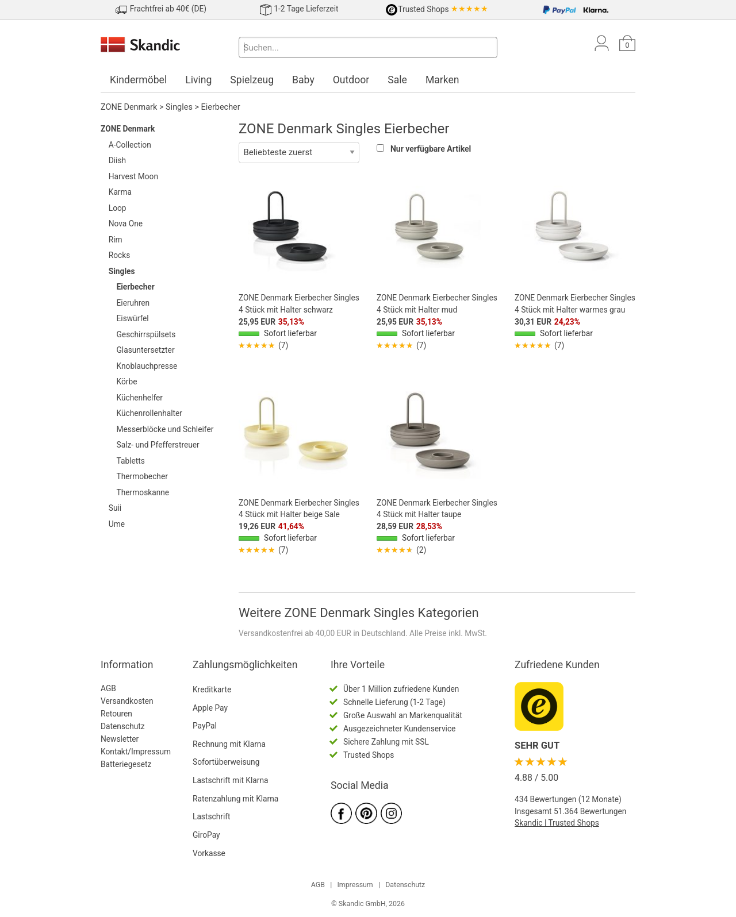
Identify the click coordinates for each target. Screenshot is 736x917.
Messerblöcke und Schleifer (165, 429)
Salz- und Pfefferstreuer (158, 444)
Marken (442, 80)
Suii (115, 508)
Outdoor (351, 80)
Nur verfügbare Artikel (430, 148)
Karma (120, 191)
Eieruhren (133, 302)
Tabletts (131, 460)
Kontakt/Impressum (136, 751)
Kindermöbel (138, 80)
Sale (397, 80)
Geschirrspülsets (146, 334)
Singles (179, 107)
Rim (115, 239)
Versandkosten (127, 701)
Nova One (126, 223)
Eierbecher (220, 107)
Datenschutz (123, 726)
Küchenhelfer (140, 397)
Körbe (127, 381)
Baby (303, 80)
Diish (117, 160)
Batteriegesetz (126, 764)
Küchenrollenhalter (150, 413)
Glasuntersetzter (146, 350)
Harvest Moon (133, 176)
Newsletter (120, 738)
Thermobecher (142, 476)
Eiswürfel (133, 318)
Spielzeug (252, 80)
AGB (108, 688)
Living (198, 80)
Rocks (120, 255)
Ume (117, 524)
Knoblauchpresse (147, 366)
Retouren (116, 713)
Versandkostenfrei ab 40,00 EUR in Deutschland (322, 633)
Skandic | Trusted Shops (557, 822)
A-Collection (130, 144)
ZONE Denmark (129, 107)
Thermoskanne (143, 492)
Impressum (355, 885)
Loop (117, 208)
